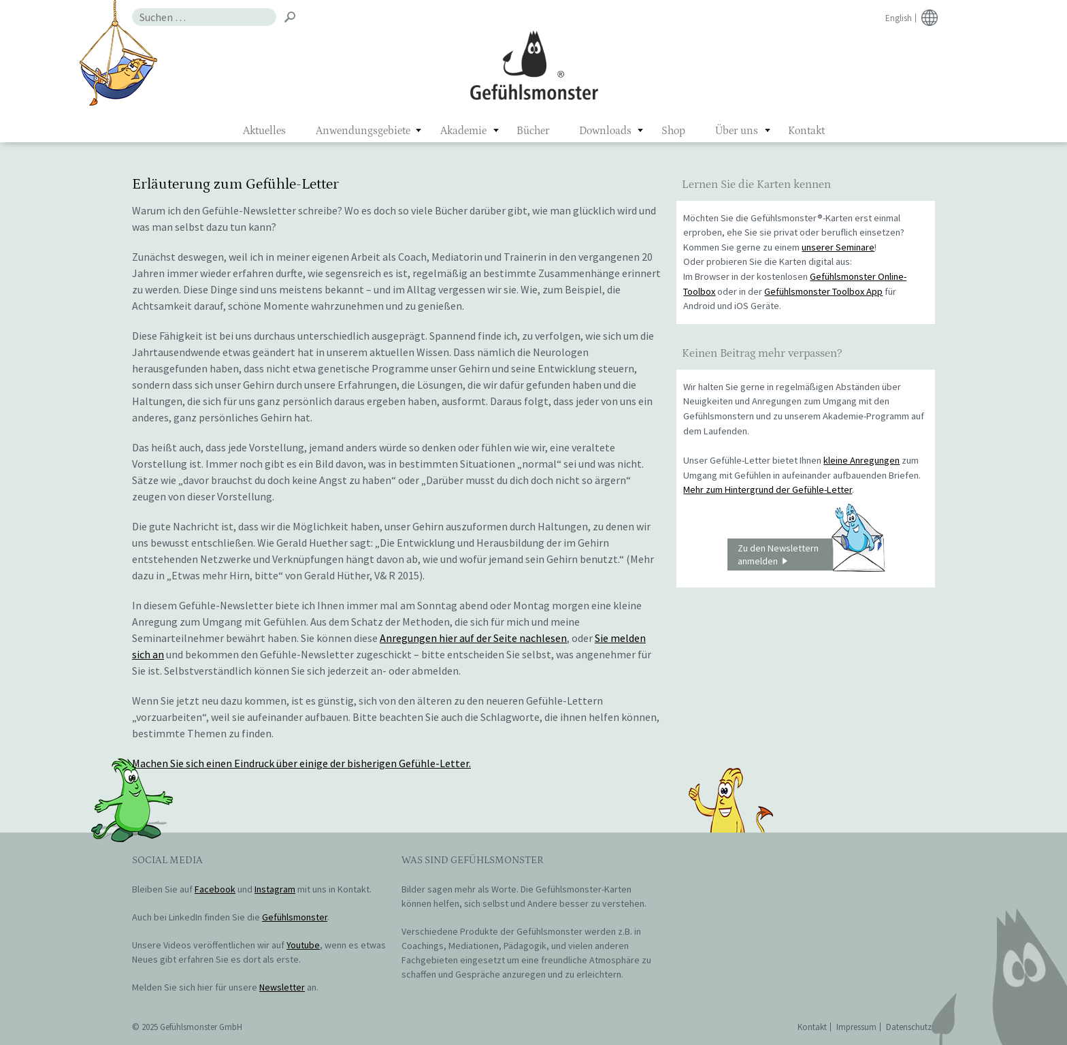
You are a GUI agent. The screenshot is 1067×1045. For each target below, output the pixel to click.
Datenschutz (909, 1027)
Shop (673, 131)
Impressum (856, 1027)
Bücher (532, 131)
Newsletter (282, 987)
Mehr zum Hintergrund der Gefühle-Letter (767, 489)
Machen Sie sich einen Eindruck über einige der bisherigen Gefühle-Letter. (301, 763)
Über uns (736, 131)
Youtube (303, 945)
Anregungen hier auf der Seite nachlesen (473, 638)
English (898, 18)
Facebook (215, 889)
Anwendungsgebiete (363, 131)
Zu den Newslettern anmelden (811, 554)
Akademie (463, 131)
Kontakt (806, 131)
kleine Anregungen (861, 460)
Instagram (275, 889)
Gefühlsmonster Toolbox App (823, 291)
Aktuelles (264, 131)
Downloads (605, 131)
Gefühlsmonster (534, 64)
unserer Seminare (838, 247)
